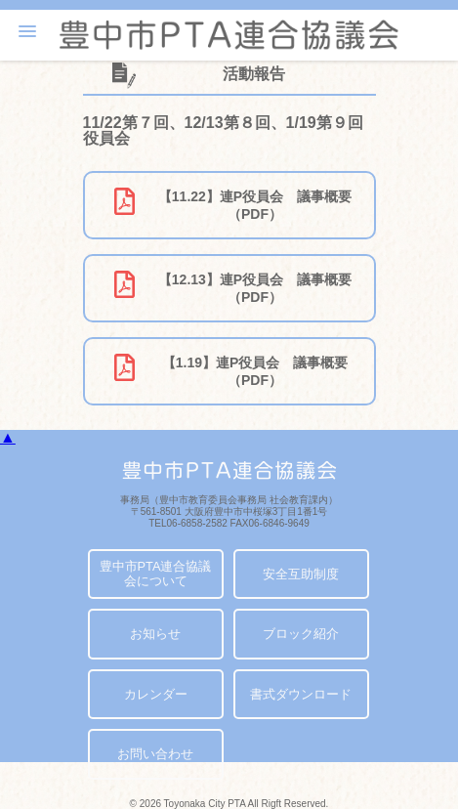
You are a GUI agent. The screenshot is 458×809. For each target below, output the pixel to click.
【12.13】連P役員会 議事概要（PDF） (232, 288)
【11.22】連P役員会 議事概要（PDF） (232, 205)
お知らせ (155, 633)
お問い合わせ (155, 753)
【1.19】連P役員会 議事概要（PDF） (230, 371)
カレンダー (155, 694)
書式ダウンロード (301, 694)
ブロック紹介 (301, 633)
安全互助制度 (301, 574)
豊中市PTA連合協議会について (156, 573)
